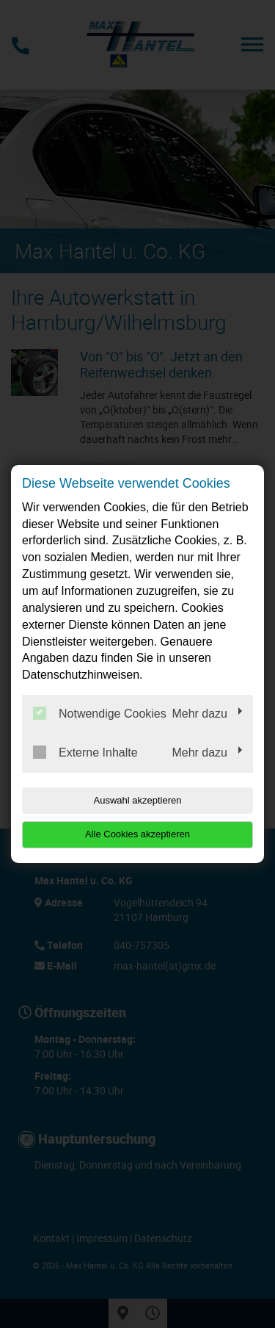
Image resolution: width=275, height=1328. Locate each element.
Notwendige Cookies (99, 713)
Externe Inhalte (85, 752)
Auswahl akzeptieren (138, 800)
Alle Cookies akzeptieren (137, 834)
